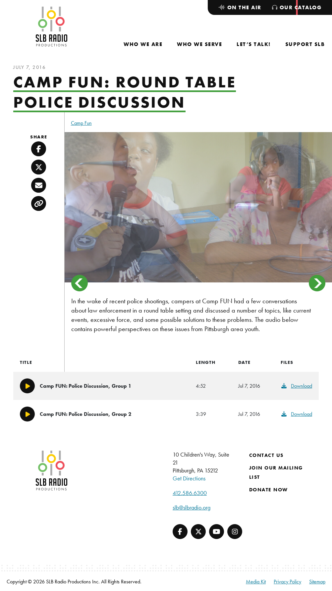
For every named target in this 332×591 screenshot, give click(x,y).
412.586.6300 (190, 493)
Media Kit (256, 581)
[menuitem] (143, 44)
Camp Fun (81, 123)
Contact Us (266, 455)
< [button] (79, 283)
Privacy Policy (287, 581)
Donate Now (268, 489)
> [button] (317, 283)
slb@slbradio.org (191, 507)
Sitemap (317, 581)
